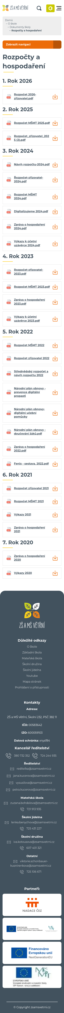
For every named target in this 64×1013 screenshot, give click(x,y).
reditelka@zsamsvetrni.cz (34, 768)
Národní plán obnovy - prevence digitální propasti (30, 392)
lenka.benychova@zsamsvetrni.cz (34, 822)
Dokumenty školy (20, 27)
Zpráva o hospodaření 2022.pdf (29, 448)
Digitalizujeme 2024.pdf (31, 211)
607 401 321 (34, 848)
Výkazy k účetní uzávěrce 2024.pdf (27, 243)
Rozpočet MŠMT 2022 (29, 345)
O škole (12, 23)
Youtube (32, 676)
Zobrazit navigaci (18, 44)
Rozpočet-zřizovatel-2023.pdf (28, 271)
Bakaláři (50, 8)
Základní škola (32, 652)
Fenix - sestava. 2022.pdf (31, 463)
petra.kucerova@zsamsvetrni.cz (34, 789)
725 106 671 (33, 871)
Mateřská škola (32, 658)
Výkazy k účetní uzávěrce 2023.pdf (27, 318)
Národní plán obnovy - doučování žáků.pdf (30, 431)
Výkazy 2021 (22, 514)
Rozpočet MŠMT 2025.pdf (32, 123)
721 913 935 (34, 809)
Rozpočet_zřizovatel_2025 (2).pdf (31, 138)
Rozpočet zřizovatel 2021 (31, 488)
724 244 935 (48, 755)
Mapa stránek (32, 681)
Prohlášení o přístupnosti (32, 687)
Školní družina (32, 664)
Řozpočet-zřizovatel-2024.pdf (28, 179)
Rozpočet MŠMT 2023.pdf (32, 286)
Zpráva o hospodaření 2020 (29, 557)
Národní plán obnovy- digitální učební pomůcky (29, 413)
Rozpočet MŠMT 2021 (29, 501)
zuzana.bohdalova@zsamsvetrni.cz (34, 803)
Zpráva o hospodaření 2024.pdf (29, 226)
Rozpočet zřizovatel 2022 (31, 358)
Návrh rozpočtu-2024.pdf (32, 164)
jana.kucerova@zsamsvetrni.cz (34, 775)
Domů (9, 20)
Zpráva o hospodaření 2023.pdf (29, 301)
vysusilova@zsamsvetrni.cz (34, 782)
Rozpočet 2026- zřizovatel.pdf (25, 96)
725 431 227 (34, 828)
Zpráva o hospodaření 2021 (29, 529)
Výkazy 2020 (23, 573)
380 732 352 (22, 755)
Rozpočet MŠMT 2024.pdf (25, 196)
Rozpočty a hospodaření (26, 30)
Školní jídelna (32, 670)
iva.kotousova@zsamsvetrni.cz (33, 842)
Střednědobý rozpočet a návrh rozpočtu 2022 (31, 373)
